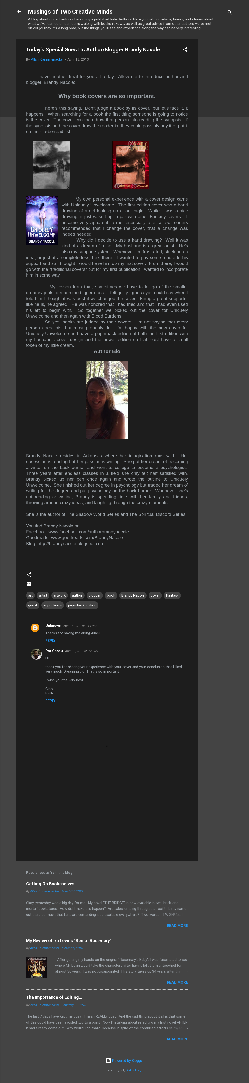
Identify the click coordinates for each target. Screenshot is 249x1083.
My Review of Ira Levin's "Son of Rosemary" (68, 940)
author (77, 595)
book (111, 595)
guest (32, 605)
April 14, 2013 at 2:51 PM (80, 626)
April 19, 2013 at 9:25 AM (81, 651)
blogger (95, 595)
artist (43, 595)
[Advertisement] (217, 112)
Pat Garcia (54, 651)
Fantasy (172, 595)
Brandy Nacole (132, 595)
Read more (177, 925)
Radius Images (135, 1070)
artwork (59, 595)
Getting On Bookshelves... (52, 883)
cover (155, 595)
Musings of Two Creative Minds (70, 11)
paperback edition (82, 605)
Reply (50, 641)
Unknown (53, 626)
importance (53, 605)
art (30, 595)
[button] (185, 50)
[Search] (230, 13)
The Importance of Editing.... (55, 997)
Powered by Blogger (124, 1060)
